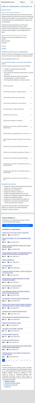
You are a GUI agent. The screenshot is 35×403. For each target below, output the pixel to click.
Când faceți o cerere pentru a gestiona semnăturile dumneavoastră (15, 127)
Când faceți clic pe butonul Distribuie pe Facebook (15, 146)
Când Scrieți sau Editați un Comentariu (12, 120)
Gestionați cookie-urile (11, 385)
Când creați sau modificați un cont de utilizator (14, 103)
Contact (4, 48)
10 (27, 360)
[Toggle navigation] (32, 2)
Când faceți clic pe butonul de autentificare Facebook (16, 152)
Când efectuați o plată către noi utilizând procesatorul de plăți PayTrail (16, 164)
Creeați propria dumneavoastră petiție (17, 225)
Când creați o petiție (8, 85)
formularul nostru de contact (10, 209)
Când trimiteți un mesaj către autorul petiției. (14, 97)
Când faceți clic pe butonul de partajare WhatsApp (15, 158)
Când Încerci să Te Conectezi (10, 114)
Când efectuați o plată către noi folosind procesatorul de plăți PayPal (16, 171)
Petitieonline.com (7, 2)
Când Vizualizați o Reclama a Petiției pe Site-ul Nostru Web (16, 140)
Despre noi (8, 386)
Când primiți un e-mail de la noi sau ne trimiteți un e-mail (16, 178)
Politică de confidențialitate (12, 383)
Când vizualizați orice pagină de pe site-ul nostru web (16, 133)
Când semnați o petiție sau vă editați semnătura (14, 91)
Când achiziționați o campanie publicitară (13, 109)
